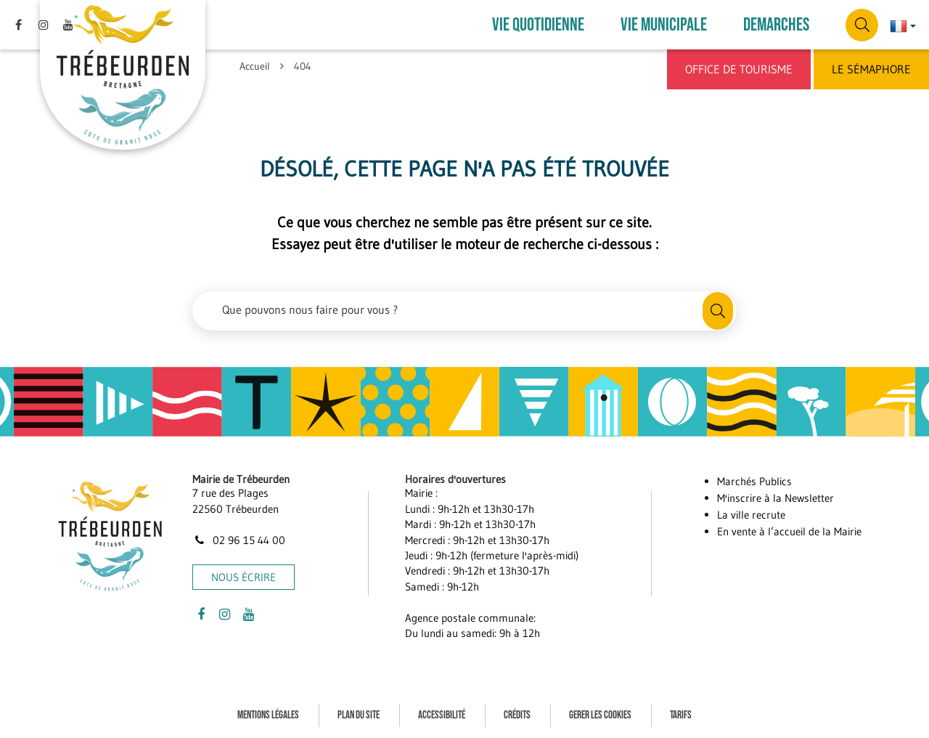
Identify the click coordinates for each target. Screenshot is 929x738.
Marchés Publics (754, 481)
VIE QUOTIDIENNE (538, 25)
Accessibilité (441, 715)
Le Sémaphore (871, 69)
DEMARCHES (776, 25)
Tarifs (681, 715)
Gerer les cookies (600, 715)
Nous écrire (243, 577)
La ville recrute (751, 515)
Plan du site (358, 715)
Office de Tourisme (739, 69)
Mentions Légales (268, 715)
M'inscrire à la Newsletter (775, 498)
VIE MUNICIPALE (664, 25)
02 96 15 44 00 (238, 540)
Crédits (517, 715)
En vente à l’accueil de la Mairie (789, 531)
